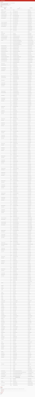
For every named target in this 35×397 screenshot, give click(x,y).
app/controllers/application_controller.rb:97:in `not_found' (6, 4)
